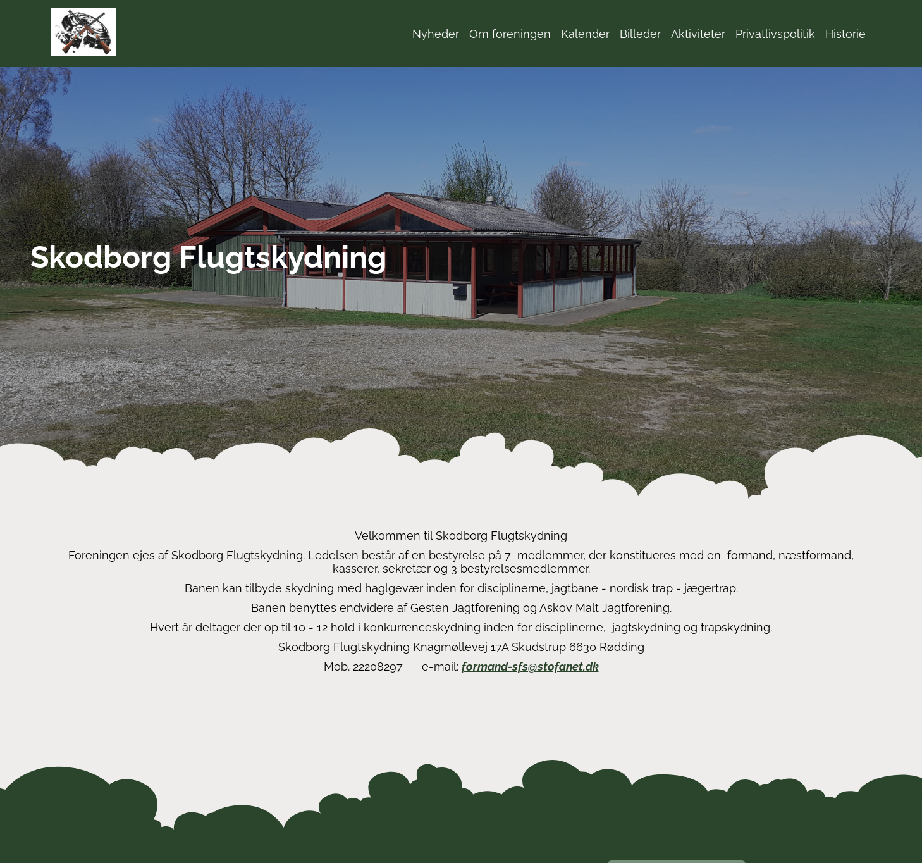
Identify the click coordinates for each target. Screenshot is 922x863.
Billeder (640, 33)
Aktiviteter (698, 33)
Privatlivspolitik (775, 33)
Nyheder (435, 33)
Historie (845, 33)
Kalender (585, 33)
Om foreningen (510, 33)
